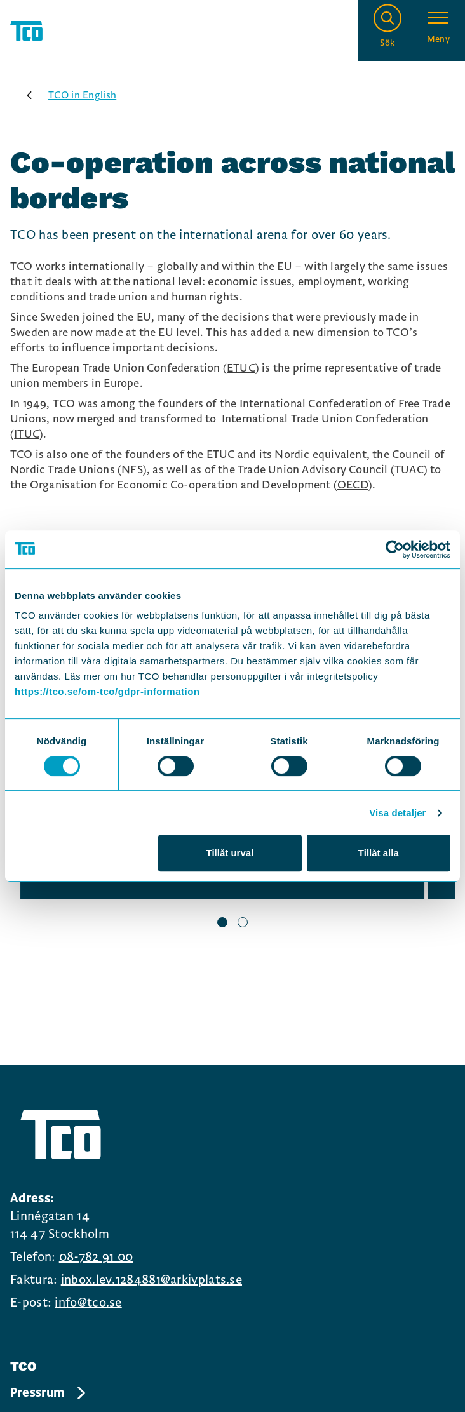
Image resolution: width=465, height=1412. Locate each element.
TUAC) (411, 469)
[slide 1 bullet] (222, 923)
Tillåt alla (378, 852)
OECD (352, 485)
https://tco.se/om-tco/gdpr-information (107, 691)
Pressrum (49, 1393)
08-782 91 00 (96, 1257)
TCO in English (67, 95)
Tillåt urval (230, 852)
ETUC (241, 368)
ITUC (26, 434)
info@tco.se (88, 1302)
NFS (132, 469)
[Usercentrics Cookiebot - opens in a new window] (394, 549)
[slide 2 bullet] (243, 923)
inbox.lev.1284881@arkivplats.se (151, 1280)
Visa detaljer (397, 812)
